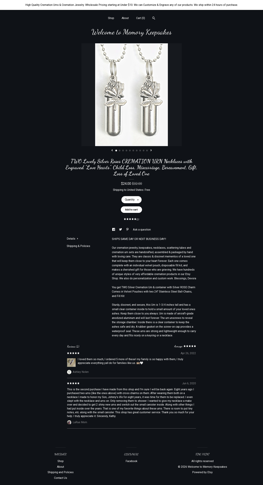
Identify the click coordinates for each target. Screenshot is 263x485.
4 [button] (126, 150)
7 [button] (137, 150)
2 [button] (119, 150)
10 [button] (147, 150)
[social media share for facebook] (114, 229)
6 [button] (133, 150)
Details (72, 238)
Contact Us (60, 478)
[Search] (153, 18)
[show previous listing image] (112, 150)
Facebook (131, 461)
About (125, 18)
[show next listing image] (151, 150)
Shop (111, 18)
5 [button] (130, 150)
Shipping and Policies (61, 472)
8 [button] (140, 150)
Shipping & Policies (78, 246)
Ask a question (142, 229)
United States (135, 189)
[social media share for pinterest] (128, 229)
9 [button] (143, 150)
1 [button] (116, 150)
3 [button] (123, 150)
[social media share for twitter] (121, 229)
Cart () (140, 18)
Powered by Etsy (202, 472)
